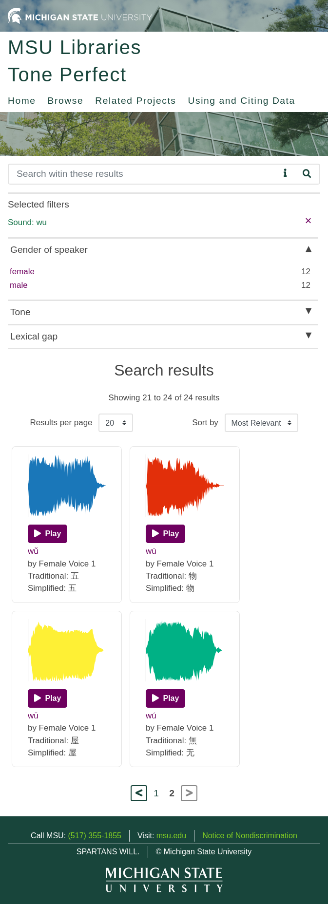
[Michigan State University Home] (80, 15)
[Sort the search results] (261, 423)
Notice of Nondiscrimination (249, 835)
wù (151, 551)
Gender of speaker (49, 250)
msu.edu (171, 835)
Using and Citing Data (241, 100)
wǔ (33, 551)
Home (22, 100)
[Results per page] (115, 423)
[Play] (47, 534)
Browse (66, 100)
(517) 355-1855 (94, 835)
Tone (20, 312)
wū (33, 715)
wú (151, 715)
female (22, 271)
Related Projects (135, 100)
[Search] (144, 174)
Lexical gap (34, 336)
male (19, 285)
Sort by (205, 422)
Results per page (61, 422)
